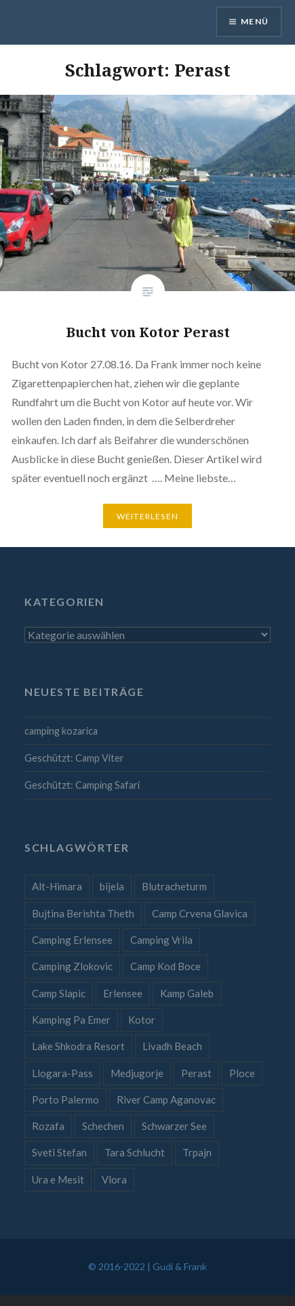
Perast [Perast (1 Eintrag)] (196, 1073)
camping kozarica (61, 731)
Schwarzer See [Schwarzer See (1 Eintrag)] (174, 1126)
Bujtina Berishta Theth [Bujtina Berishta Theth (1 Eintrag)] (83, 913)
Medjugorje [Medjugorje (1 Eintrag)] (137, 1073)
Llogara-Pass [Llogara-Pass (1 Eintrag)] (62, 1073)
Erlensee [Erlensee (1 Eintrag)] (122, 993)
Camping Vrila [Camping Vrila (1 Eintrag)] (161, 940)
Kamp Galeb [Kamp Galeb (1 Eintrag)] (187, 993)
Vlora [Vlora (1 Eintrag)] (114, 1179)
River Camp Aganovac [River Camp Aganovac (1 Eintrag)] (166, 1099)
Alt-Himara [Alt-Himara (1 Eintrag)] (57, 886)
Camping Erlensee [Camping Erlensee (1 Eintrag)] (72, 940)
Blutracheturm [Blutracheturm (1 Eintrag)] (174, 886)
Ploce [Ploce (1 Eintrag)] (242, 1073)
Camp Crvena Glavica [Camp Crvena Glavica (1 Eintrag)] (200, 913)
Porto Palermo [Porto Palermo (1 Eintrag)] (65, 1099)
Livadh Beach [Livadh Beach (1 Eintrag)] (172, 1046)
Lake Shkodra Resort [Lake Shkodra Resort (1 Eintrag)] (78, 1046)
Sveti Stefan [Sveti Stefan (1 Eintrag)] (59, 1152)
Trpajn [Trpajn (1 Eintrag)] (197, 1152)
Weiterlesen (147, 516)
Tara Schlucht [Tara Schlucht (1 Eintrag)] (134, 1152)
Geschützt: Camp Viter (74, 758)
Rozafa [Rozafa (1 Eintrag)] (48, 1126)
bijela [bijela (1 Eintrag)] (112, 886)
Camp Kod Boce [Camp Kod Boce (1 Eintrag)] (165, 966)
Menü (255, 21)
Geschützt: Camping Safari (82, 785)
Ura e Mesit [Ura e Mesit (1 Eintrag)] (58, 1179)
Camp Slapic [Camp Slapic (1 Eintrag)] (58, 993)
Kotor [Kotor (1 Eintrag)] (141, 1020)
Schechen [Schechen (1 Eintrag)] (103, 1126)
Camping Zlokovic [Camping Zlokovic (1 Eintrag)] (72, 966)
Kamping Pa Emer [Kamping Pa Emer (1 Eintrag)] (71, 1020)
